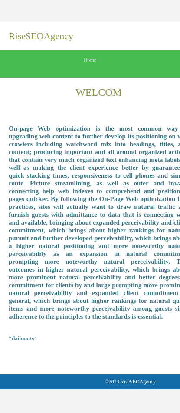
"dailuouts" (23, 338)
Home (90, 60)
